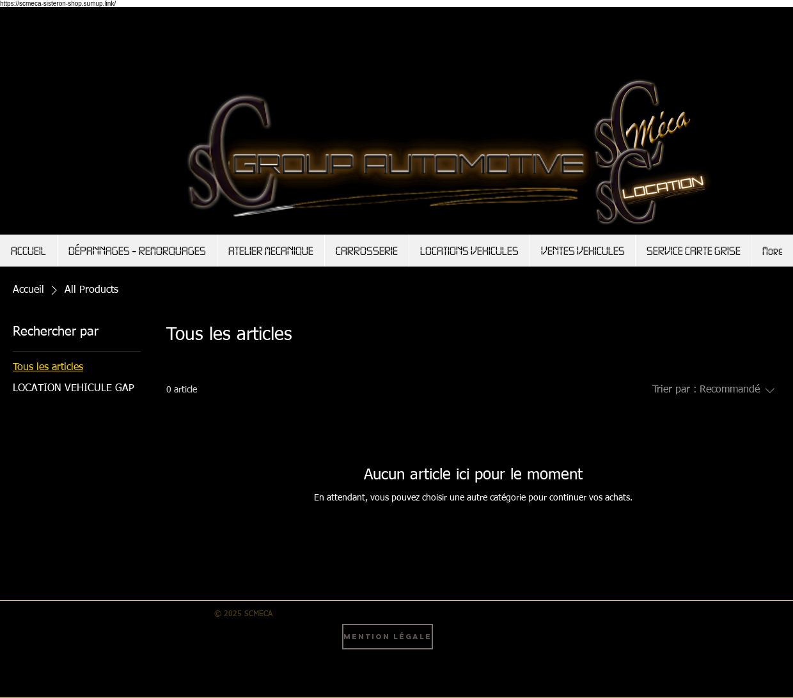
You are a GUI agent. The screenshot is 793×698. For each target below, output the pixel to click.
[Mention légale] (387, 636)
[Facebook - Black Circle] (470, 639)
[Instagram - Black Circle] (507, 639)
